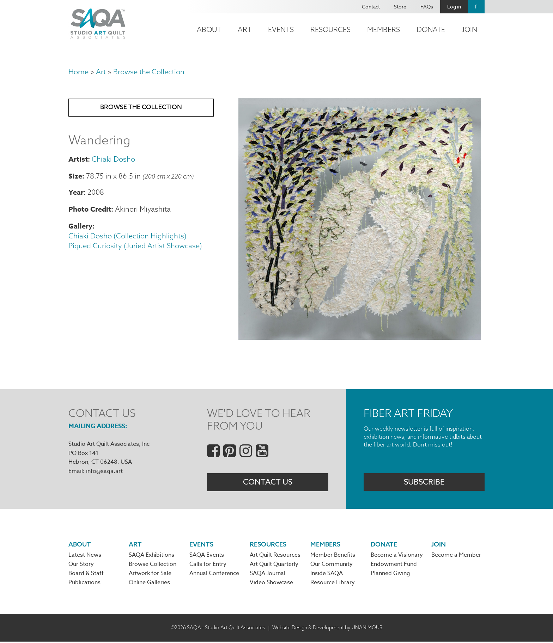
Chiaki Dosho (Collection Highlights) (127, 237)
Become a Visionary (397, 556)
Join (469, 29)
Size (75, 177)
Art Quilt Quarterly (274, 565)
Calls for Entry (207, 565)
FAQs (426, 6)
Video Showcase (271, 584)
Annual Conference (214, 574)
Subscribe (424, 482)
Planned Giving (390, 574)
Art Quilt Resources (275, 556)
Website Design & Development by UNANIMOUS (327, 629)
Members (383, 29)
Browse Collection (152, 565)
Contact (371, 6)
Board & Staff (86, 574)
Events (281, 29)
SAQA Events (206, 556)
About (209, 29)
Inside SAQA (326, 574)
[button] (359, 337)
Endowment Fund (394, 565)
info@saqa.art (104, 471)
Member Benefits (332, 556)
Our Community (331, 565)
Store (400, 6)
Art (244, 29)
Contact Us (267, 482)
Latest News (84, 556)
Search (476, 6)
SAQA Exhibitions (151, 556)
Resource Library (332, 584)
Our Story (81, 565)
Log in (454, 6)
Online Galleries (149, 584)
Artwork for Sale (150, 574)
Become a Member (456, 556)
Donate (431, 29)
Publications (84, 584)
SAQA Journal (267, 574)
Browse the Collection (148, 71)
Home (78, 71)
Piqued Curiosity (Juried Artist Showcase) (135, 247)
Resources (330, 29)
